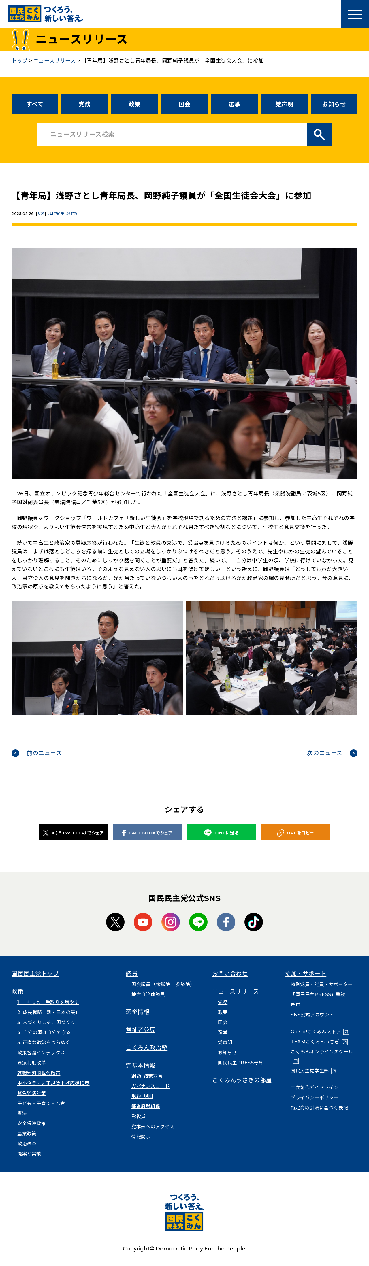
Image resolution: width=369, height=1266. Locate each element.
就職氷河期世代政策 (38, 1073)
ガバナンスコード (150, 1086)
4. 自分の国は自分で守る (44, 1032)
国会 (184, 104)
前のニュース (44, 753)
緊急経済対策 (31, 1093)
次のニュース (324, 753)
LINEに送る (221, 833)
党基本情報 (140, 1065)
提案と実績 (29, 1154)
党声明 (284, 104)
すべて (35, 104)
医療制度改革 (31, 1063)
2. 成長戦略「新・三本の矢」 (48, 1012)
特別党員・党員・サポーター (322, 984)
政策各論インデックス (41, 1052)
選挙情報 (137, 1011)
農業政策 (26, 1133)
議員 (132, 973)
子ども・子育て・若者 (41, 1103)
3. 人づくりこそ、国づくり (46, 1022)
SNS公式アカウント (312, 1014)
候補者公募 (140, 1029)
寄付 (295, 1004)
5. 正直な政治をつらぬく (43, 1042)
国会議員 (140, 984)
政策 (134, 104)
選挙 (234, 104)
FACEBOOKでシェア (147, 833)
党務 (85, 104)
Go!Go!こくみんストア (316, 1031)
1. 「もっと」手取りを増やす (48, 1002)
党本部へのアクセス (152, 1126)
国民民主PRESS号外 (240, 1063)
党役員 (138, 1116)
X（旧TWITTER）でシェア (73, 833)
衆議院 (163, 984)
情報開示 (140, 1137)
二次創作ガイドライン (314, 1087)
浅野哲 (75, 213)
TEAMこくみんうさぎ (315, 1041)
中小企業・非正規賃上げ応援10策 (53, 1083)
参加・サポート (305, 973)
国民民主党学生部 (310, 1071)
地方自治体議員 (148, 994)
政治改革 (26, 1143)
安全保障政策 (31, 1123)
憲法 (22, 1113)
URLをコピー (295, 833)
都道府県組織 (145, 1106)
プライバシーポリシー (314, 1097)
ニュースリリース (235, 991)
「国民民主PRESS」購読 (318, 994)
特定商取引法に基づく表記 (319, 1107)
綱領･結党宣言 (147, 1076)
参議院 (183, 984)
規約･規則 (142, 1096)
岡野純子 (58, 213)
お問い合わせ (230, 973)
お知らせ (334, 104)
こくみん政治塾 (146, 1047)
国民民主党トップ (35, 973)
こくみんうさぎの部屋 (242, 1080)
